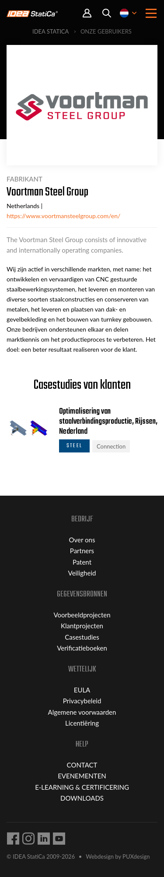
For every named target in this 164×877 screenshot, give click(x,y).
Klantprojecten (82, 626)
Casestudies (82, 637)
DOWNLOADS (82, 798)
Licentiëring (82, 723)
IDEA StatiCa (50, 31)
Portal (87, 13)
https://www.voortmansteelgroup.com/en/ (63, 215)
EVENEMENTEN (82, 776)
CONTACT (82, 765)
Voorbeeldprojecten (81, 615)
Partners (82, 551)
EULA (82, 690)
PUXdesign (136, 856)
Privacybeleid (82, 701)
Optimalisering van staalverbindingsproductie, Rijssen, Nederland (108, 421)
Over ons (82, 540)
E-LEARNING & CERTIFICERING (82, 787)
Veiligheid (82, 573)
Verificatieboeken (82, 648)
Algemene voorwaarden (82, 712)
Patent (82, 562)
